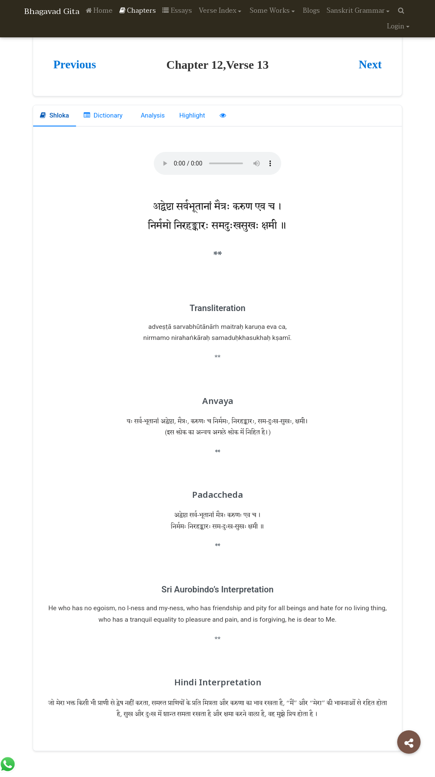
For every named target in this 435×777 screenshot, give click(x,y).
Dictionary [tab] (104, 115)
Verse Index (218, 10)
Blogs (311, 10)
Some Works (270, 10)
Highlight (194, 115)
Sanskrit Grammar (356, 10)
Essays (177, 10)
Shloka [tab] (55, 115)
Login (395, 26)
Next (370, 64)
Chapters (137, 10)
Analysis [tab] (154, 115)
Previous (75, 64)
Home (99, 10)
